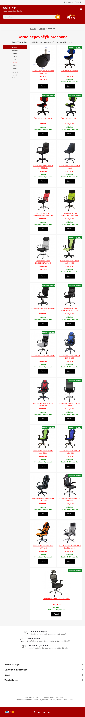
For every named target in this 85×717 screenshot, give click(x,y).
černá (15, 63)
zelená (15, 57)
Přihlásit (78, 2)
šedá (15, 69)
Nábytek (42, 28)
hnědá (15, 75)
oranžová (15, 72)
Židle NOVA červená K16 (43, 118)
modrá (15, 53)
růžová (15, 66)
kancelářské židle (35, 42)
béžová (14, 78)
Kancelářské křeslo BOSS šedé (43, 356)
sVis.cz (12, 9)
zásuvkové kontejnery (64, 42)
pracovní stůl (49, 42)
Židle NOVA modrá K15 (69, 71)
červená (15, 50)
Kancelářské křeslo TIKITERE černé (56, 598)
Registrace (68, 2)
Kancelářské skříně (19, 42)
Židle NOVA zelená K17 (69, 118)
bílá (15, 60)
